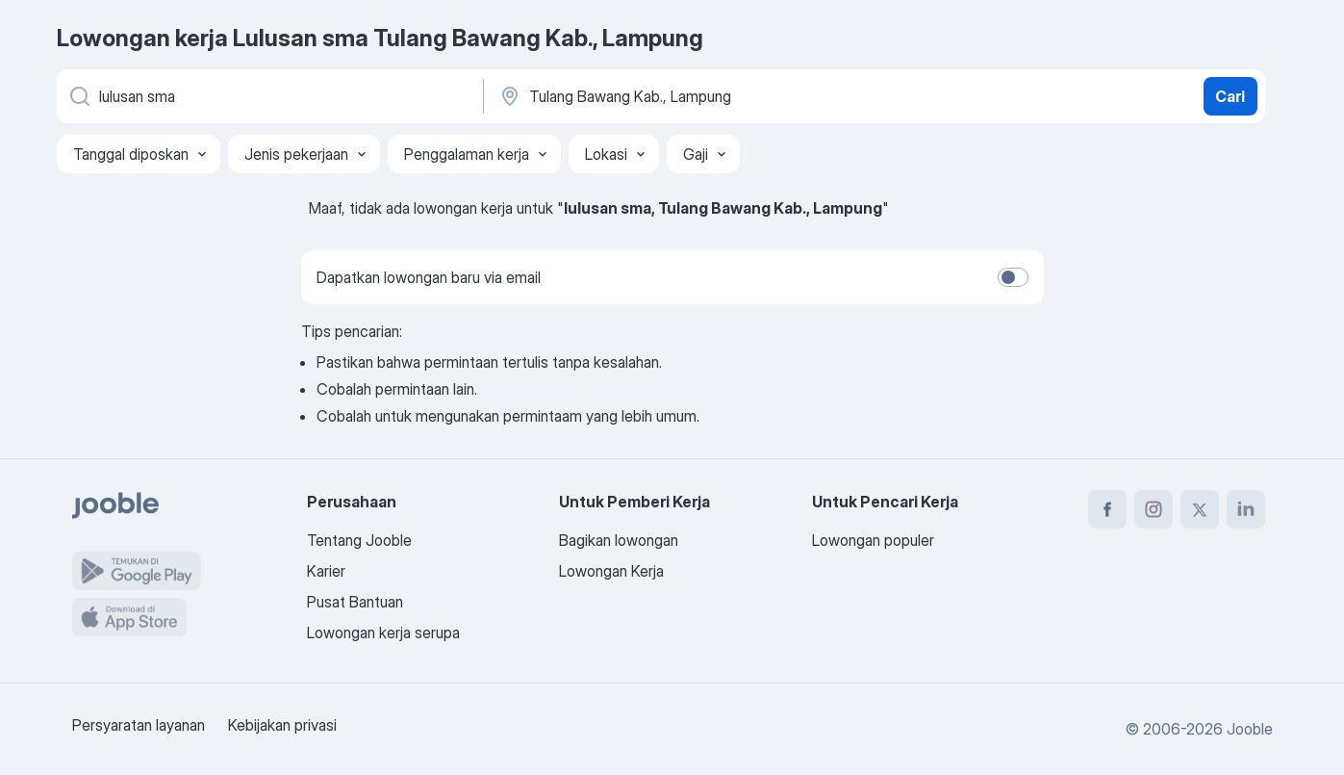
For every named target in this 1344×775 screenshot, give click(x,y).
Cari (1230, 96)
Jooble (1250, 728)
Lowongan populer (873, 540)
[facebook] (1107, 509)
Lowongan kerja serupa (383, 632)
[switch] (1013, 277)
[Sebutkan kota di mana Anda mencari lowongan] (698, 96)
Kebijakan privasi (282, 725)
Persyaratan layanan (138, 725)
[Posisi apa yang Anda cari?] (268, 96)
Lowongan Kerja (611, 571)
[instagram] (1153, 509)
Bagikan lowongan (618, 540)
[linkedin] (1246, 509)
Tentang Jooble (359, 540)
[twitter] (1199, 509)
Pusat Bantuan (355, 601)
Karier (326, 571)
